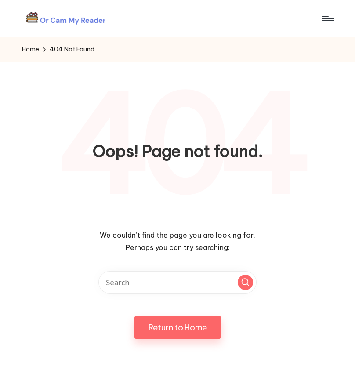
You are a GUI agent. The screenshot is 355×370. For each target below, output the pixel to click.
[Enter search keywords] (177, 282)
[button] (245, 282)
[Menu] (327, 18)
